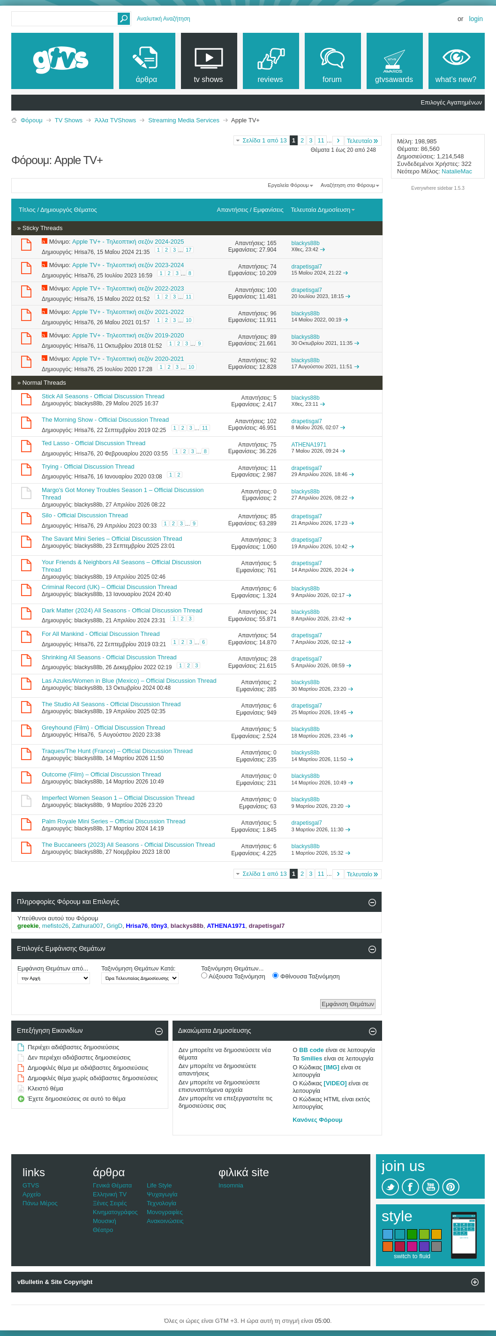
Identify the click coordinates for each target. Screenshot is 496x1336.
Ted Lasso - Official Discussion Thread (93, 443)
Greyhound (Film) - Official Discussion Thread (103, 727)
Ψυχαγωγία (162, 1194)
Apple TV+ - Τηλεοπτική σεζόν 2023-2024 (128, 265)
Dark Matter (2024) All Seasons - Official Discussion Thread (122, 610)
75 (273, 444)
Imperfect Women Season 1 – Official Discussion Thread (118, 797)
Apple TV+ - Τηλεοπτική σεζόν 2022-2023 (128, 288)
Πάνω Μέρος (40, 1203)
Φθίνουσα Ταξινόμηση (305, 976)
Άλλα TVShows (115, 120)
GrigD (114, 925)
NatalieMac (457, 171)
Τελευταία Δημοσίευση (323, 209)
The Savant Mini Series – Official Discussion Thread (112, 538)
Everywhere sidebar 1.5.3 (437, 188)
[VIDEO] (335, 1083)
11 (320, 140)
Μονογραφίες (165, 1212)
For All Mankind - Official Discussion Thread (101, 633)
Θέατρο (103, 1229)
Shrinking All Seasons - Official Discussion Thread (109, 657)
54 (273, 635)
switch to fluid (412, 1256)
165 (272, 243)
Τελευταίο (363, 140)
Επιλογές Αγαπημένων (451, 102)
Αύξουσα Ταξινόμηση (233, 976)
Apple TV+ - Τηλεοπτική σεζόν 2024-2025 (128, 241)
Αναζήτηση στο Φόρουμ (348, 185)
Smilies (312, 1058)
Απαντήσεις (232, 209)
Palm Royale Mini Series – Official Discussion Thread (114, 821)
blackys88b (88, 403)
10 (188, 320)
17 (188, 250)
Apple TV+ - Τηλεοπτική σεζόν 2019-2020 (128, 335)
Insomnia (230, 1185)
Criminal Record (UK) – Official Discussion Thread (109, 586)
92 (273, 360)
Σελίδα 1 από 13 (264, 140)
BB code (311, 1049)
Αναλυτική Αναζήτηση (163, 18)
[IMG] (331, 1067)
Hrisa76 (83, 252)
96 (273, 313)
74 (273, 266)
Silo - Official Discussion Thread (85, 515)
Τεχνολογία (161, 1203)
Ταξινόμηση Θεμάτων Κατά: (138, 968)
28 (273, 659)
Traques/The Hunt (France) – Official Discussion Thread (117, 750)
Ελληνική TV (110, 1194)
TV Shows (69, 120)
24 (273, 612)
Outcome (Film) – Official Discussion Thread (101, 774)
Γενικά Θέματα (112, 1185)
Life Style (159, 1185)
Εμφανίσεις (268, 209)
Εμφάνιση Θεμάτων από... (52, 968)
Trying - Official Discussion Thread (88, 466)
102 (272, 421)
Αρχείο (32, 1194)
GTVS (31, 1185)
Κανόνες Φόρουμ (317, 1119)
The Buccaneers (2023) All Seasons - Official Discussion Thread (128, 844)
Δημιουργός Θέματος (68, 209)
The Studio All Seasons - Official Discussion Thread (111, 704)
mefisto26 (55, 925)
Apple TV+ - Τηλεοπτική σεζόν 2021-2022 (128, 311)
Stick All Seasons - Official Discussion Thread (103, 396)
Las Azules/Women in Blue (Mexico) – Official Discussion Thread (129, 680)
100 (272, 290)
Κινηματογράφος (115, 1212)
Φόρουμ (32, 120)
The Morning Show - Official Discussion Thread (105, 419)
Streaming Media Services (183, 120)
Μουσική (104, 1220)
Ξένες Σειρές (110, 1203)
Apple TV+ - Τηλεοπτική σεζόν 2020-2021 (128, 358)
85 (273, 516)
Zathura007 (87, 925)
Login (476, 18)
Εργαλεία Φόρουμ (288, 185)
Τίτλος (27, 209)
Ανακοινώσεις (165, 1220)
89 (273, 337)
